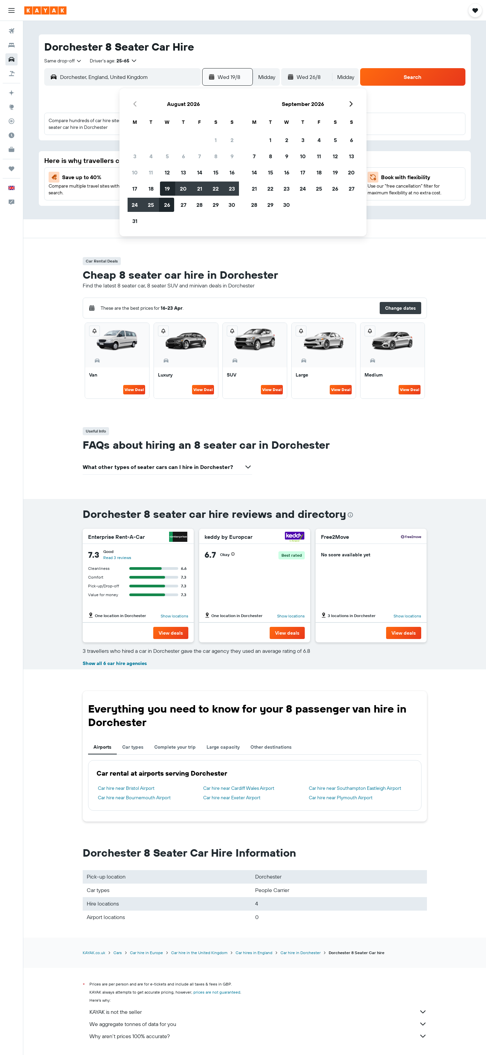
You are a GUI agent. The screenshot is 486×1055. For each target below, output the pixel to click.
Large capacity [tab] (223, 747)
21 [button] (199, 188)
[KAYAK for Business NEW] (11, 149)
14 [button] (199, 172)
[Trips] (11, 168)
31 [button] (134, 221)
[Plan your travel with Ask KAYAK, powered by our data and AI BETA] (11, 93)
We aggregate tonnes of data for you (258, 1024)
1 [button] (216, 140)
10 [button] (135, 172)
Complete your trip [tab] (175, 747)
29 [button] (216, 204)
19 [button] (167, 188)
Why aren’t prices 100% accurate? (258, 1036)
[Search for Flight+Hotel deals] (11, 73)
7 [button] (199, 156)
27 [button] (183, 204)
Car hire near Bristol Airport (126, 788)
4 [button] (151, 156)
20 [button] (183, 188)
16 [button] (232, 172)
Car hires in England (254, 952)
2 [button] (232, 140)
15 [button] (215, 172)
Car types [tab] (132, 747)
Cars (117, 952)
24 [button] (135, 204)
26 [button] (167, 204)
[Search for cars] (11, 59)
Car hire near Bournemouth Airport (134, 798)
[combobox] (63, 60)
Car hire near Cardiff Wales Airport (238, 788)
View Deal (134, 389)
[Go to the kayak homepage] (45, 10)
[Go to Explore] (11, 107)
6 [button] (183, 156)
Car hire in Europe (146, 952)
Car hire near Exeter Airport (232, 798)
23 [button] (232, 188)
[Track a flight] (11, 121)
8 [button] (215, 156)
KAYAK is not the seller (258, 1012)
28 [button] (199, 204)
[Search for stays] (11, 45)
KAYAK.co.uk (94, 952)
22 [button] (216, 188)
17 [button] (134, 188)
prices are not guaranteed (216, 992)
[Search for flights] (11, 31)
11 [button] (151, 172)
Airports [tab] (102, 747)
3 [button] (134, 156)
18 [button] (151, 188)
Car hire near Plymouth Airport (341, 798)
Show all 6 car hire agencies (115, 663)
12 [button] (167, 172)
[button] (11, 10)
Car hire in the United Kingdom (199, 952)
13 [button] (183, 172)
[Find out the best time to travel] (11, 135)
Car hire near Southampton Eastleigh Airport (355, 788)
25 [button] (151, 204)
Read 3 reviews (117, 557)
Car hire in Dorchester (300, 952)
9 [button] (232, 156)
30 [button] (231, 204)
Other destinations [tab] (271, 747)
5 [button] (167, 156)
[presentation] (350, 515)
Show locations (174, 615)
